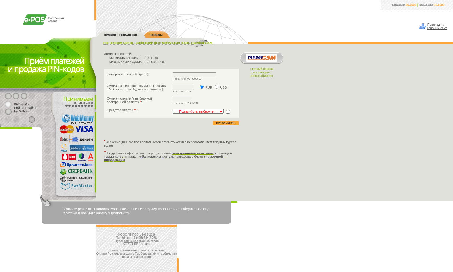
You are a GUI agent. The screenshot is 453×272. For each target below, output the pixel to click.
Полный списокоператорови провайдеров (261, 72)
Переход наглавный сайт (437, 26)
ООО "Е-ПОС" (130, 234)
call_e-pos (131, 241)
